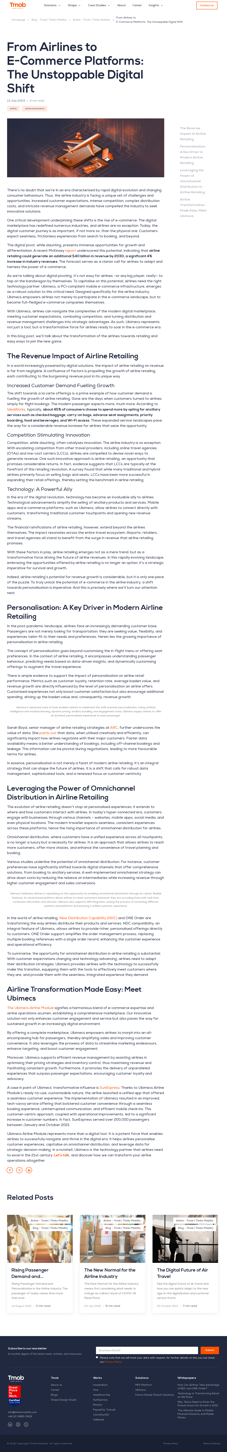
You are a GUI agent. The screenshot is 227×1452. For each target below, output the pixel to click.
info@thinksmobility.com (22, 1412)
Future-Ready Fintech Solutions (154, 1395)
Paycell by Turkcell (104, 1410)
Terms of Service (211, 1444)
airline (13, 109)
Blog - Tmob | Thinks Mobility (49, 20)
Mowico (97, 1405)
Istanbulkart (100, 1385)
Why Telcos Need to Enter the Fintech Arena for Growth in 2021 (198, 1404)
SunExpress (100, 1400)
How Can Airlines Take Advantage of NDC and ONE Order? (198, 1387)
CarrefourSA (101, 1415)
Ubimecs (140, 1390)
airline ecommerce (34, 109)
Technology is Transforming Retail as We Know (198, 1395)
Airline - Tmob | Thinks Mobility (91, 20)
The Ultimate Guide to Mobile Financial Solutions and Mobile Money (196, 1414)
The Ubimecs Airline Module (30, 1008)
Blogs (54, 1395)
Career (55, 1390)
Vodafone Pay (101, 1395)
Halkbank (98, 1420)
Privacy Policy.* (113, 1362)
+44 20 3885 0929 (20, 1416)
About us (56, 1385)
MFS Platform (143, 1385)
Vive (95, 1390)
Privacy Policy (170, 1444)
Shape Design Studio (64, 1400)
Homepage (18, 20)
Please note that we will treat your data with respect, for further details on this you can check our (157, 1360)
